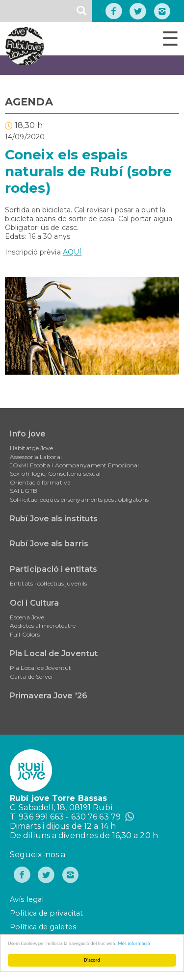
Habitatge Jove (31, 448)
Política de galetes (43, 926)
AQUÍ (72, 252)
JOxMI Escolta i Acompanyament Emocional (74, 465)
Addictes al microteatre (43, 625)
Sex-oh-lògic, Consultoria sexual (55, 473)
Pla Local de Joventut (54, 653)
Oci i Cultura (34, 603)
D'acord (92, 960)
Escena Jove (27, 617)
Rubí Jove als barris (49, 543)
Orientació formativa (40, 482)
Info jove (28, 433)
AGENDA (29, 102)
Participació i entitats (53, 569)
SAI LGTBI (24, 490)
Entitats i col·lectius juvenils (48, 583)
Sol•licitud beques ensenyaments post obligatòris (79, 499)
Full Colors (25, 634)
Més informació (134, 943)
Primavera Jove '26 (48, 695)
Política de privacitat (46, 913)
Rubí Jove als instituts (54, 518)
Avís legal (27, 899)
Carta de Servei (31, 676)
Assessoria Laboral (36, 456)
